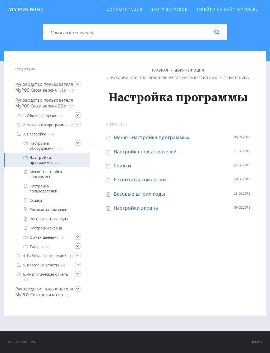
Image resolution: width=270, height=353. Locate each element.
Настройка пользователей (145, 151)
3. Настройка (236, 77)
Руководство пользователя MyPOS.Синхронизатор (44, 292)
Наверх (256, 342)
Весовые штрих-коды (139, 194)
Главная (160, 70)
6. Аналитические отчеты (46, 274)
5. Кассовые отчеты (41, 264)
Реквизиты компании (140, 179)
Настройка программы (41, 160)
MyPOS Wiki (25, 9)
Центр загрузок (169, 9)
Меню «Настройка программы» (151, 137)
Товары (36, 246)
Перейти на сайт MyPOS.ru (227, 9)
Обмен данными (44, 237)
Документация (124, 9)
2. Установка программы (45, 124)
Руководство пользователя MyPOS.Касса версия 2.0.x (164, 77)
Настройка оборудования (43, 146)
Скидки (122, 165)
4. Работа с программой (44, 255)
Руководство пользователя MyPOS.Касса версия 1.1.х (44, 87)
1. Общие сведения (40, 115)
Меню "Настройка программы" (46, 174)
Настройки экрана (136, 208)
